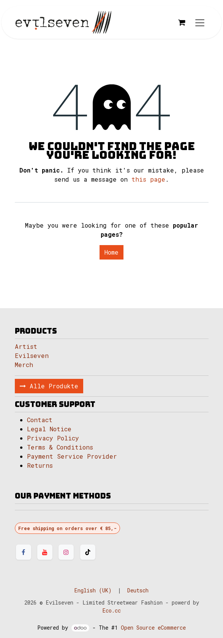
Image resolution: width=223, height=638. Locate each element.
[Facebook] (23, 552)
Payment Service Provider (72, 456)
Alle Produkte (49, 386)
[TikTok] (87, 552)
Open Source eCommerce (153, 627)
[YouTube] (44, 552)
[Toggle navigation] (200, 22)
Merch (24, 365)
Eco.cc (112, 610)
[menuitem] (93, 590)
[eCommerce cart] (182, 22)
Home (111, 252)
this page (148, 179)
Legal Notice (51, 429)
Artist (26, 346)
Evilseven (32, 355)
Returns (40, 465)
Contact (39, 420)
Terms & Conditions (60, 447)
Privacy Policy (53, 438)
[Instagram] (66, 552)
